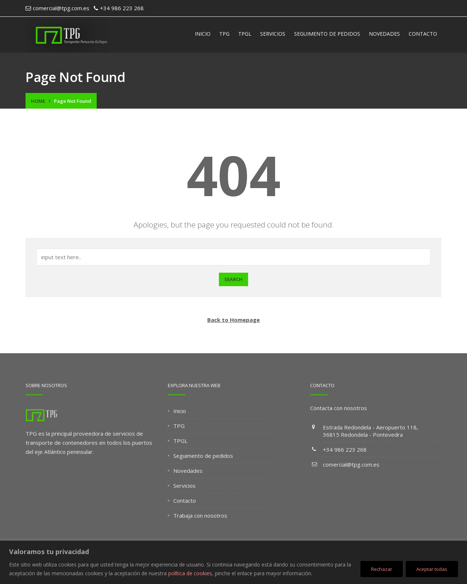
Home (38, 101)
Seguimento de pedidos (327, 33)
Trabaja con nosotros (200, 515)
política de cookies (190, 573)
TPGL (244, 33)
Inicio (203, 33)
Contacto (423, 33)
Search (233, 279)
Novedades (384, 33)
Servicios (272, 33)
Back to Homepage (233, 319)
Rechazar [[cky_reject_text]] (381, 569)
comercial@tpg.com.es (351, 464)
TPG (224, 33)
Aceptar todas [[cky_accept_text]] (431, 569)
